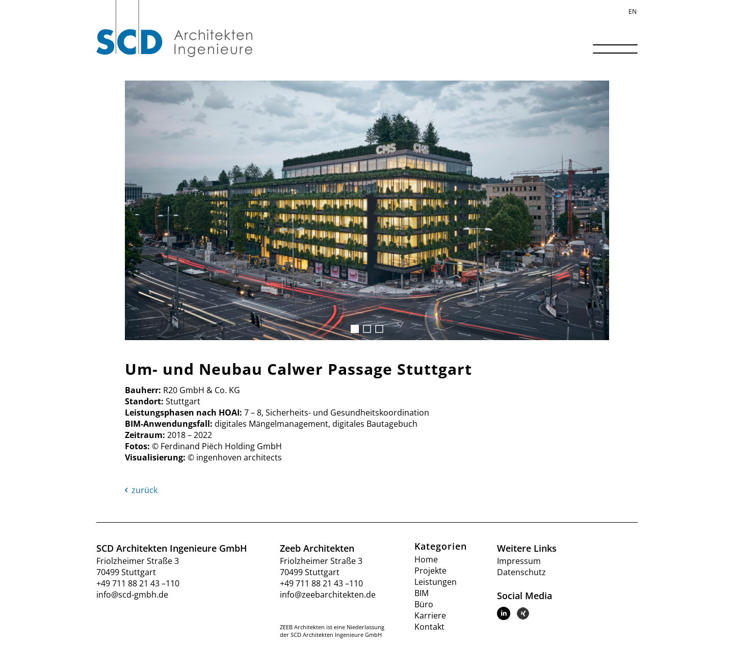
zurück (141, 490)
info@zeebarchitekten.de (328, 594)
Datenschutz (521, 572)
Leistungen (435, 581)
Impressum (519, 561)
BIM (421, 593)
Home (426, 559)
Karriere (430, 615)
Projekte (430, 570)
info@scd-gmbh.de (132, 594)
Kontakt (429, 626)
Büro (423, 604)
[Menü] (612, 53)
